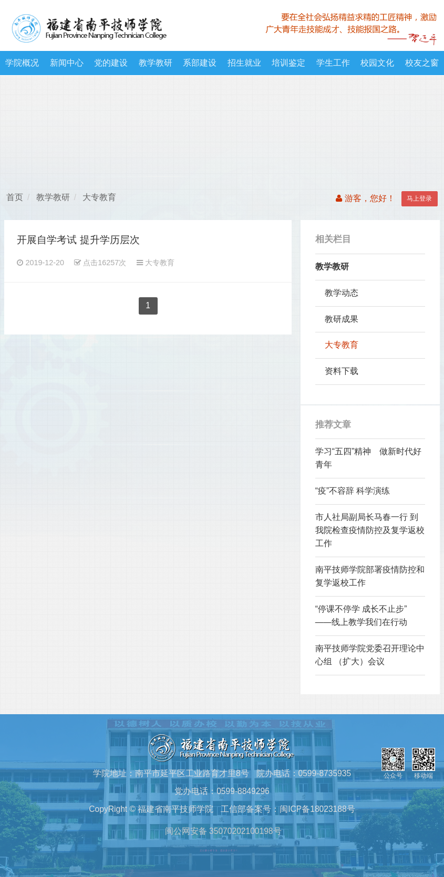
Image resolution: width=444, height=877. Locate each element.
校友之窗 (422, 62)
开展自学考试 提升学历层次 (78, 239)
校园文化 (377, 62)
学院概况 (22, 62)
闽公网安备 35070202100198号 (221, 831)
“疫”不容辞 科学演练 (352, 490)
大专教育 (99, 197)
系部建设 (199, 62)
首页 (14, 197)
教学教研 (155, 62)
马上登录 (419, 198)
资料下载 (341, 371)
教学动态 (341, 292)
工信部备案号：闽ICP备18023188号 (288, 809)
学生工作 (333, 62)
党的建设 (111, 62)
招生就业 (244, 62)
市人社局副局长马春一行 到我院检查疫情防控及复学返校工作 (370, 530)
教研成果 (341, 319)
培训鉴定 (288, 62)
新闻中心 (67, 62)
